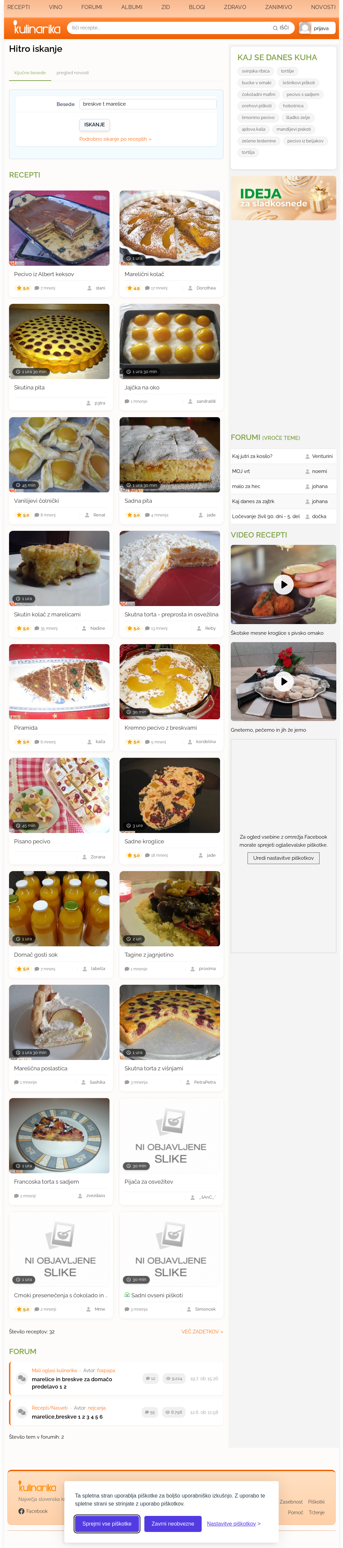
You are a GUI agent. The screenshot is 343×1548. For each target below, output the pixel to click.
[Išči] (281, 28)
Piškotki (316, 1502)
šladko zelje (298, 117)
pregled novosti (73, 72)
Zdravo (235, 7)
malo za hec (246, 486)
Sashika (97, 1082)
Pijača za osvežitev (149, 1181)
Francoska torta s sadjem (46, 1181)
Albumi (131, 7)
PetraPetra (205, 1082)
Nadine (97, 628)
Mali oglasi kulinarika (54, 1370)
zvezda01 (95, 1196)
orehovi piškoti (257, 105)
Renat (99, 515)
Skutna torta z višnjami (154, 1068)
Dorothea (206, 288)
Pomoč (295, 1512)
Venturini (322, 456)
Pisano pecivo (32, 841)
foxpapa (106, 1370)
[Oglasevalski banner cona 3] (284, 324)
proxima (207, 969)
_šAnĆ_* (207, 1197)
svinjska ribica (256, 71)
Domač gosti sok (36, 954)
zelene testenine (259, 140)
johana (320, 486)
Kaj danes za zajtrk (253, 501)
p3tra (100, 403)
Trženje (317, 1512)
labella (98, 969)
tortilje (287, 71)
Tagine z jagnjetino (149, 954)
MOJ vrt (241, 471)
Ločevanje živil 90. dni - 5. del (266, 516)
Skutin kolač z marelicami (47, 614)
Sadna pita (138, 500)
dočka (319, 516)
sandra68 (206, 401)
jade (211, 515)
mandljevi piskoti (294, 129)
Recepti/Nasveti (50, 1408)
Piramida (26, 727)
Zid (165, 7)
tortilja (248, 152)
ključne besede (30, 72)
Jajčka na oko (142, 387)
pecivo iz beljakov (305, 140)
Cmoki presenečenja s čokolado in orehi (66, 1295)
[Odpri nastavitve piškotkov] (234, 1524)
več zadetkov (200, 1332)
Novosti (323, 7)
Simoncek (205, 1309)
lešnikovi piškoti (299, 82)
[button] (317, 28)
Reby (210, 628)
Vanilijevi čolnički (36, 500)
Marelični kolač (144, 274)
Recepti (18, 7)
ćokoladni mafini (258, 94)
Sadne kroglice (144, 841)
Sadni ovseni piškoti (157, 1295)
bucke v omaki (256, 82)
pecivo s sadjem (303, 94)
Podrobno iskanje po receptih (113, 139)
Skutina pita (29, 387)
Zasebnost (291, 1502)
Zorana (98, 857)
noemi (319, 471)
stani (100, 288)
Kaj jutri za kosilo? (252, 456)
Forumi (91, 7)
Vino (55, 7)
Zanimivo (278, 7)
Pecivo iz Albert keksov (44, 274)
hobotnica (293, 105)
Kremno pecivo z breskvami (161, 727)
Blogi (197, 7)
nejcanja (97, 1408)
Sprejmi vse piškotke (107, 1524)
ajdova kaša (253, 129)
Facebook (33, 1511)
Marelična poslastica (40, 1068)
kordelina (206, 742)
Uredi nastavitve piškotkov (283, 858)
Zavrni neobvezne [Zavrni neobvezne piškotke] (173, 1524)
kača (100, 742)
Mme (100, 1309)
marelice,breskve (54, 1417)
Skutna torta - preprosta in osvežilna (171, 614)
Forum (23, 1351)
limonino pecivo (258, 117)
